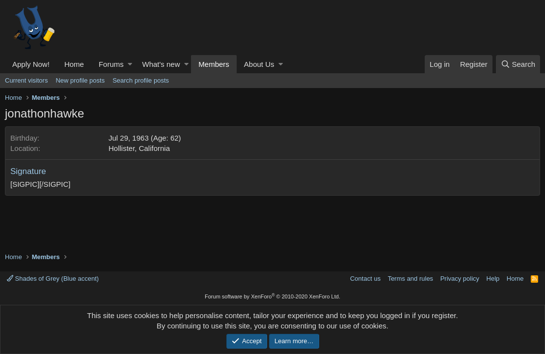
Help (493, 278)
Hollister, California (139, 148)
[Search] (518, 64)
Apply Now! (31, 64)
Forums (111, 64)
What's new (161, 64)
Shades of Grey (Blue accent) (53, 278)
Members (213, 64)
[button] (130, 64)
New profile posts (80, 80)
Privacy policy (459, 278)
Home (74, 64)
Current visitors (26, 80)
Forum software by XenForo (272, 296)
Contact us (365, 278)
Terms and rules (410, 278)
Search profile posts (140, 80)
